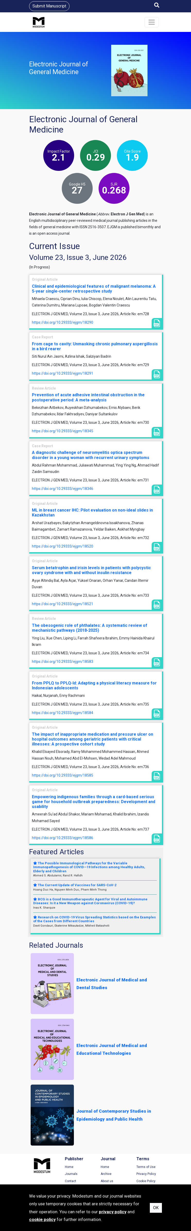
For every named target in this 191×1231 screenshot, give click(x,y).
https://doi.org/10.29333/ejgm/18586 (62, 838)
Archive (106, 1174)
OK (156, 1207)
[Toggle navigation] (151, 22)
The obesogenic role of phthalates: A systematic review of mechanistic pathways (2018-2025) (89, 628)
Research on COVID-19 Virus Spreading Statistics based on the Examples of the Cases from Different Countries (94, 919)
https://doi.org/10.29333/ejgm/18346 (62, 489)
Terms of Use (145, 1167)
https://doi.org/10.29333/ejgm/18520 (62, 546)
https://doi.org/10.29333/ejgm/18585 (62, 775)
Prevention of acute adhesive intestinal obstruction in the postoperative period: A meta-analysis (88, 397)
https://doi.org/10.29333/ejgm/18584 (62, 713)
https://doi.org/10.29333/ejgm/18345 (62, 431)
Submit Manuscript (49, 6)
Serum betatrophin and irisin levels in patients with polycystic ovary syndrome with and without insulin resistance (91, 570)
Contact (70, 1181)
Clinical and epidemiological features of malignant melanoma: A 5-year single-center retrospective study (94, 289)
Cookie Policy (145, 1181)
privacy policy (112, 1211)
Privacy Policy (146, 1174)
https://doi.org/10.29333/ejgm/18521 (62, 604)
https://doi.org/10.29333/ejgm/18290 (62, 322)
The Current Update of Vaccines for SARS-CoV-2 (74, 885)
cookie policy (42, 1219)
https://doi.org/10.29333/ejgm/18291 (62, 373)
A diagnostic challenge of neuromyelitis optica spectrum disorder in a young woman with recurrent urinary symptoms (90, 455)
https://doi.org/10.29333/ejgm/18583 (62, 662)
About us (107, 1181)
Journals (71, 1174)
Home (69, 1167)
